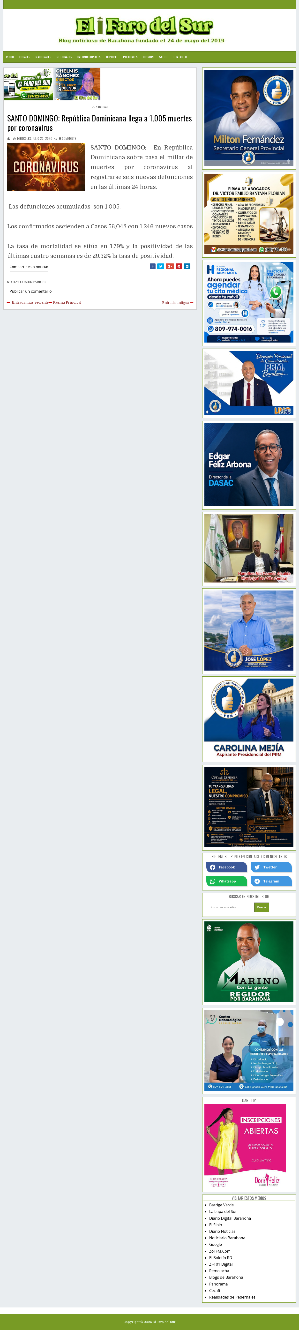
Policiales (130, 56)
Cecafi (214, 1290)
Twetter (265, 867)
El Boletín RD (220, 1257)
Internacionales (89, 56)
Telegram (266, 881)
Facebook (222, 867)
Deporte (112, 56)
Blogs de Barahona (226, 1277)
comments (67, 138)
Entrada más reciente (30, 302)
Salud (163, 56)
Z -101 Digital (221, 1264)
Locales (24, 56)
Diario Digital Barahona (230, 1218)
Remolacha (219, 1270)
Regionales (64, 56)
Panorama (218, 1284)
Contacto (180, 56)
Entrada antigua (175, 303)
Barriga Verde (221, 1205)
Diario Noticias (222, 1231)
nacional (102, 107)
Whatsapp (223, 881)
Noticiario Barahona (227, 1237)
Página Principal (67, 302)
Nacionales (43, 56)
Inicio (10, 56)
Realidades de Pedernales (232, 1297)
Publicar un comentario (31, 291)
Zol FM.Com (220, 1251)
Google (215, 1244)
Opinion (148, 56)
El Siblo (215, 1224)
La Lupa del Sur (223, 1211)
